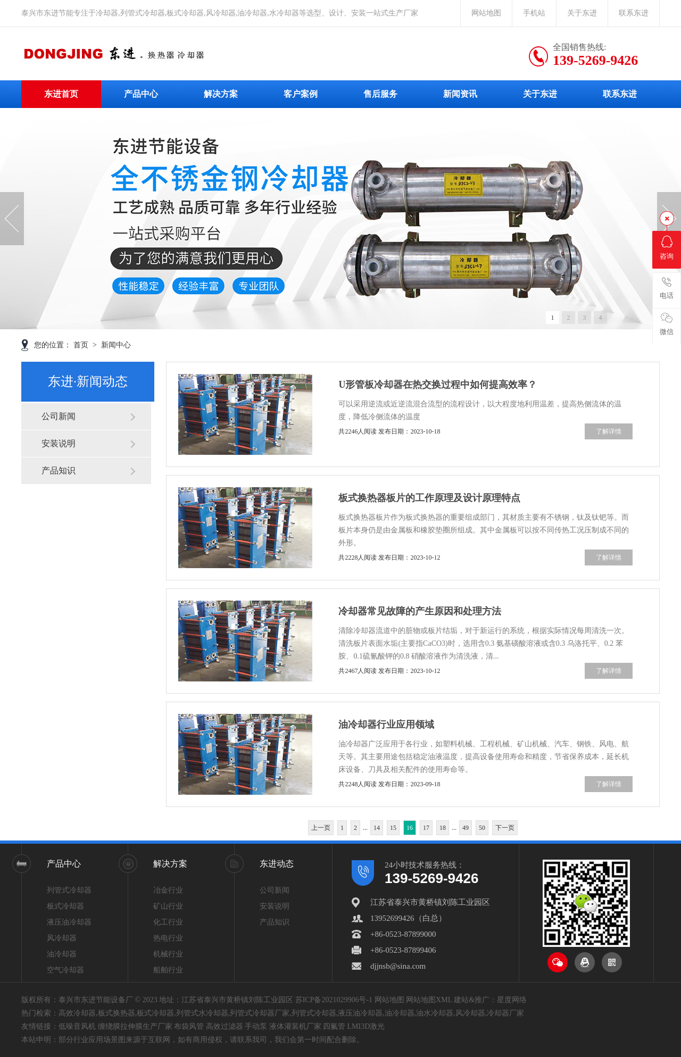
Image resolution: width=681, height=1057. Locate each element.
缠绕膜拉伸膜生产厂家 (135, 1026)
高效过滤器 (224, 1026)
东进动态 (277, 863)
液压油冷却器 (69, 922)
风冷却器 (62, 938)
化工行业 (168, 922)
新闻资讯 (460, 93)
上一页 (320, 827)
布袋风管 (189, 1026)
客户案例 (301, 93)
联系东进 (634, 13)
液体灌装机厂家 (295, 1026)
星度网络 (512, 1000)
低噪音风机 (77, 1026)
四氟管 (334, 1026)
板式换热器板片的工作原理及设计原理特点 (429, 498)
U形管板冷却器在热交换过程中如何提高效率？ (437, 384)
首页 (81, 345)
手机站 (534, 13)
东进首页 (61, 93)
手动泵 (256, 1026)
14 (376, 827)
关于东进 (582, 13)
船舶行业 (168, 970)
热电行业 (168, 938)
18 (442, 827)
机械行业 (168, 954)
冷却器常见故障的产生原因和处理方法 (419, 611)
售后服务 (380, 93)
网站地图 (486, 13)
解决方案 (221, 93)
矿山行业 (168, 906)
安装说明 (58, 443)
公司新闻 (58, 416)
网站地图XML (429, 1000)
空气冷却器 (65, 970)
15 (393, 827)
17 (426, 827)
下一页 (504, 827)
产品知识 (58, 470)
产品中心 (141, 93)
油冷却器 (62, 954)
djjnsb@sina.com (398, 966)
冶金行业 (168, 890)
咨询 (667, 248)
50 (482, 827)
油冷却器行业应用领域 (386, 724)
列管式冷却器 (69, 890)
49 (465, 827)
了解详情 (608, 431)
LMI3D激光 (366, 1026)
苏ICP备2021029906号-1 (333, 1000)
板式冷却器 (65, 906)
